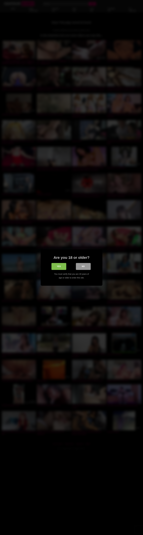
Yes (59, 266)
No (83, 266)
